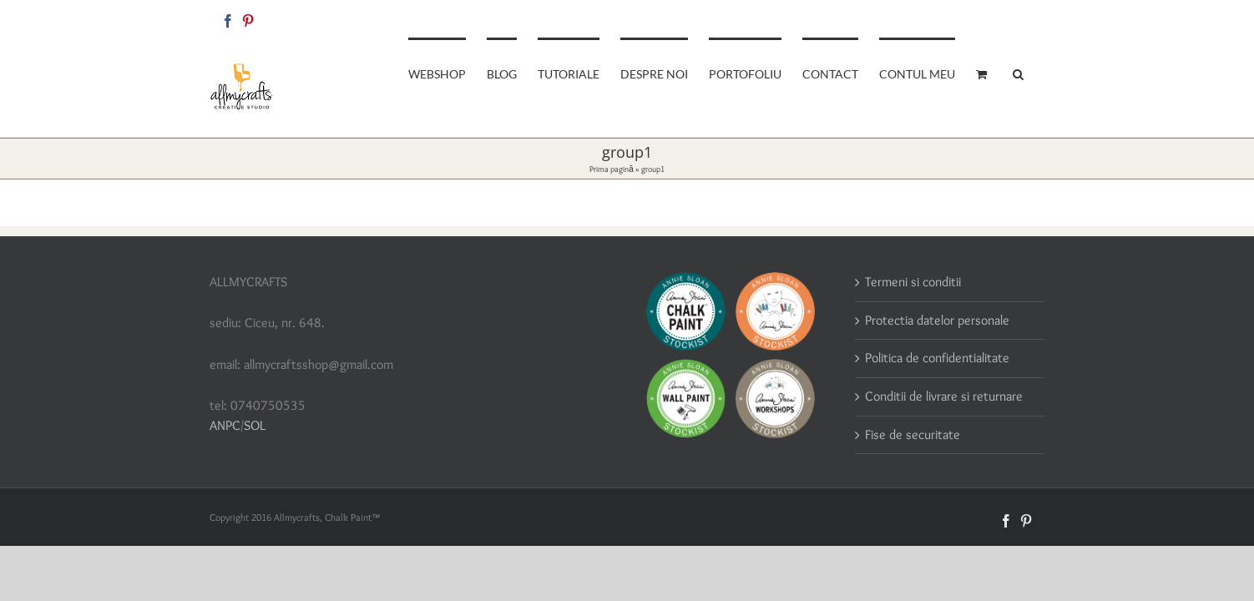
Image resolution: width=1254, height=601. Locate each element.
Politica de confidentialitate (937, 358)
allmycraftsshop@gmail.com (987, 18)
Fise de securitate (912, 434)
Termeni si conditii (913, 282)
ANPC (225, 425)
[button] (1039, 73)
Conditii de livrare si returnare (944, 396)
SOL (254, 425)
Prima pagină (611, 169)
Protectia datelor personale (937, 320)
